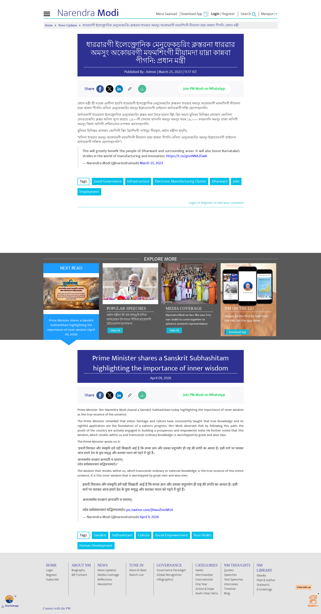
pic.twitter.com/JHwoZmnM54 (149, 510)
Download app (11, 606)
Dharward (219, 181)
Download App (237, 332)
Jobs (236, 181)
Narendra (88, 13)
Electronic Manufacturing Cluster (180, 181)
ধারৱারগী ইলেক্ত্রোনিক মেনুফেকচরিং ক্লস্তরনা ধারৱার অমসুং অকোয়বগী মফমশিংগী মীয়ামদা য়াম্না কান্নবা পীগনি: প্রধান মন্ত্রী (161, 25)
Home (49, 25)
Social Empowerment (171, 535)
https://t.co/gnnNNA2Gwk (186, 156)
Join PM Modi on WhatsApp (204, 89)
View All (115, 330)
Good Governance (107, 181)
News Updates (68, 25)
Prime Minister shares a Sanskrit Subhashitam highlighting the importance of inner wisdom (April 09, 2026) (71, 327)
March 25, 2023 (151, 163)
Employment (89, 192)
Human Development (96, 546)
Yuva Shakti (202, 535)
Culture (143, 535)
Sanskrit (100, 535)
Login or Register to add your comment (216, 202)
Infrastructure (138, 181)
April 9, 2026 (149, 517)
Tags (84, 181)
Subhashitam (122, 535)
